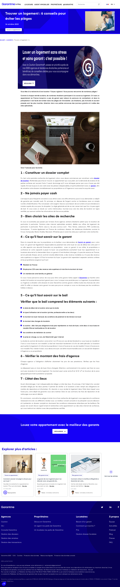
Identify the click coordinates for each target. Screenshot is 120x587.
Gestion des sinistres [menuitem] (9, 538)
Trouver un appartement (14, 30)
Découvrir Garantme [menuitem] (42, 521)
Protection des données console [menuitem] (64, 555)
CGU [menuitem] (14, 555)
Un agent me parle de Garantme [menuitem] (47, 526)
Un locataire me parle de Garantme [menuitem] (48, 530)
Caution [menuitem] (4, 521)
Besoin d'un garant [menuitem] (84, 521)
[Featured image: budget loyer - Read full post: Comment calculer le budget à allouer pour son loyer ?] (17, 464)
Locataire (9, 40)
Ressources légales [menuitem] (46, 555)
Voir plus (24, 486)
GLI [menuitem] (2, 526)
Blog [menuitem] (111, 534)
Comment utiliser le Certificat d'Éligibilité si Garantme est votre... (85, 480)
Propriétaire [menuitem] (56, 4)
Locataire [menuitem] (28, 4)
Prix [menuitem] (77, 530)
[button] (4, 584)
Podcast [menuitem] (112, 530)
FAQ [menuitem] (111, 542)
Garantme (83, 278)
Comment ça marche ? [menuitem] (85, 526)
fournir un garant (84, 242)
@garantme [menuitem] (68, 4)
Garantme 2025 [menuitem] (6, 555)
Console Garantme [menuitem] (9, 530)
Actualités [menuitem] (113, 526)
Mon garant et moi (43, 475)
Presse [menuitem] (112, 538)
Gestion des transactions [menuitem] (11, 542)
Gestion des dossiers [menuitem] (9, 534)
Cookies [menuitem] (19, 555)
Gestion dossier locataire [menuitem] (86, 534)
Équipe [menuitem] (112, 521)
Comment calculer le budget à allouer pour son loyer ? (17, 480)
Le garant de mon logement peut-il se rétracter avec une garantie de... (49, 480)
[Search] (89, 4)
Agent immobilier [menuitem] (41, 4)
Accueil (2, 40)
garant (93, 186)
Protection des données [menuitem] (31, 555)
